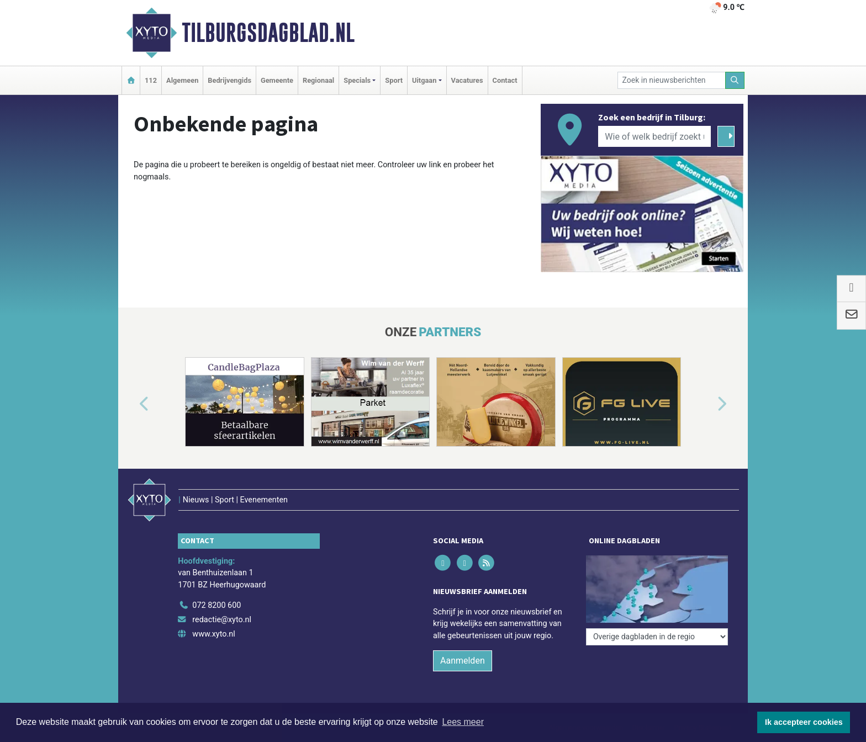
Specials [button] (357, 80)
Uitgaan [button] (424, 80)
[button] (131, 404)
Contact (505, 80)
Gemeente (277, 80)
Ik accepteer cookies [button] (804, 722)
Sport (394, 80)
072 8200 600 (216, 605)
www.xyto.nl (213, 634)
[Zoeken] (735, 80)
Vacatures (467, 80)
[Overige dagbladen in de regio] (657, 636)
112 (151, 80)
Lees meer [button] (463, 722)
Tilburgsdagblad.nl (268, 33)
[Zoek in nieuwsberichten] (671, 80)
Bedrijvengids (229, 80)
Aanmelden (462, 660)
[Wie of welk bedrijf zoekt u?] (654, 136)
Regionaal (318, 80)
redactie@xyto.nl (221, 619)
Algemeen (182, 80)
